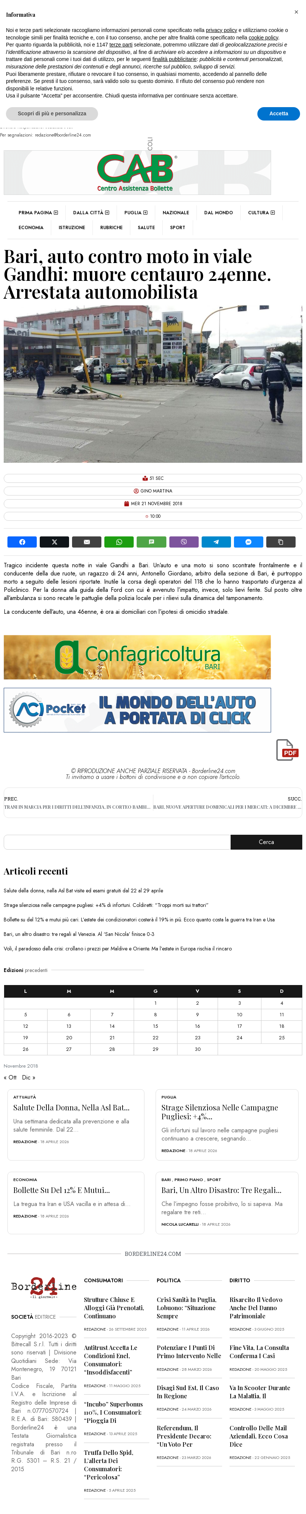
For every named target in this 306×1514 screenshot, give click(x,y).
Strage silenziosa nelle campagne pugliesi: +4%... (220, 1111)
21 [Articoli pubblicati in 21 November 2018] (112, 1037)
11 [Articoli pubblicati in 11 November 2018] (282, 1014)
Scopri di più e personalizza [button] (52, 113)
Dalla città (91, 212)
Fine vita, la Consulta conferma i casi (259, 1352)
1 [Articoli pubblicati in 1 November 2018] (155, 1003)
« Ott (10, 1077)
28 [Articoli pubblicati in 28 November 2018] (112, 1049)
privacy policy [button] (221, 30)
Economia (31, 227)
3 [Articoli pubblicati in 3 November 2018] (239, 1003)
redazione (25, 1142)
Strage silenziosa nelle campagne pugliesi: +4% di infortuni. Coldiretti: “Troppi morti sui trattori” (106, 905)
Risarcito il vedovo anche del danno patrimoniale (256, 1308)
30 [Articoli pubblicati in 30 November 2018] (198, 1049)
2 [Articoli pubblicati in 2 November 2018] (197, 1003)
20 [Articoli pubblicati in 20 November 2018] (69, 1037)
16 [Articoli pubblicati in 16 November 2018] (197, 1026)
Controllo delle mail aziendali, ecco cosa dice (259, 1436)
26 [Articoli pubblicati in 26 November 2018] (26, 1049)
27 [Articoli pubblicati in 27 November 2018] (69, 1049)
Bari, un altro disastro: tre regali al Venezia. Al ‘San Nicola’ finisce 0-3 (79, 934)
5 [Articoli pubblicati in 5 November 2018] (25, 1014)
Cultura (261, 212)
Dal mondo (218, 212)
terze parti (121, 45)
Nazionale (176, 212)
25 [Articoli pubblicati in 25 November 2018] (281, 1037)
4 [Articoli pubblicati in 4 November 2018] (281, 1003)
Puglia (135, 212)
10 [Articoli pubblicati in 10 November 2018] (239, 1014)
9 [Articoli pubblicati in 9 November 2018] (197, 1014)
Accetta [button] (278, 113)
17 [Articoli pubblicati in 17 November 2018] (239, 1026)
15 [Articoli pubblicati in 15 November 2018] (155, 1026)
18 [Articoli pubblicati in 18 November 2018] (281, 1026)
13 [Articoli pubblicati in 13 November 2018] (68, 1026)
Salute (146, 227)
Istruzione (72, 227)
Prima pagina (38, 212)
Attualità (24, 1097)
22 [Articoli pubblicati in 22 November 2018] (156, 1037)
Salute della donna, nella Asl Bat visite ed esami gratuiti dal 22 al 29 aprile (83, 890)
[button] (296, 12)
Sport (177, 227)
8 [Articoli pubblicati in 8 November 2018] (155, 1014)
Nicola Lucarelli (180, 1224)
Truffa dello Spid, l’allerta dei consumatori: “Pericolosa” (108, 1465)
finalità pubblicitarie (175, 59)
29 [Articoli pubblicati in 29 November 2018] (156, 1049)
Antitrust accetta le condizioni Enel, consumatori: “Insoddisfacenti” (110, 1360)
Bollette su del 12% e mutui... (61, 1190)
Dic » (28, 1077)
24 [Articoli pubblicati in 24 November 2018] (239, 1037)
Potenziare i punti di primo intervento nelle (189, 1352)
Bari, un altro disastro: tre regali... (221, 1190)
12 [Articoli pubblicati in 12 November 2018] (25, 1026)
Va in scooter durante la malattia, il (260, 1392)
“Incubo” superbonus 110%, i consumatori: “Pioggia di (113, 1412)
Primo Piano (189, 1180)
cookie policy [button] (263, 38)
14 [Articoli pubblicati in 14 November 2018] (112, 1026)
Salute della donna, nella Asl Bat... (71, 1107)
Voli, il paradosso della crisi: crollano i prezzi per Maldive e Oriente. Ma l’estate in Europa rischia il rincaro (118, 948)
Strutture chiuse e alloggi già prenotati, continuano (114, 1308)
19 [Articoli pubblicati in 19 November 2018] (25, 1037)
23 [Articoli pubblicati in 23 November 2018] (198, 1037)
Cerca (266, 842)
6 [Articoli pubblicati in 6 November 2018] (69, 1014)
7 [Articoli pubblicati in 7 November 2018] (112, 1014)
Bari (166, 1180)
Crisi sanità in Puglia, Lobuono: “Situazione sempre (187, 1308)
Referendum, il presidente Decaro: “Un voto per (184, 1436)
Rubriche (111, 227)
